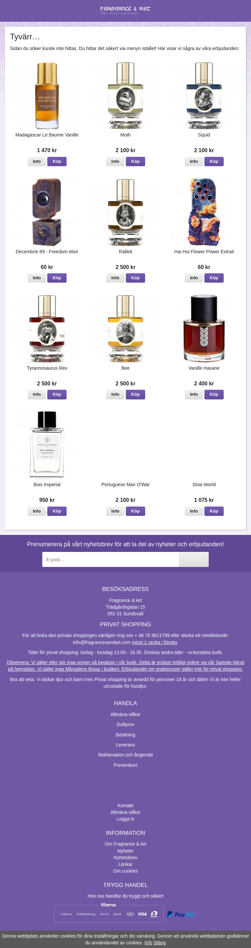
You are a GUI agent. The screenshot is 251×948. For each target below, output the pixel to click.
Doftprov (125, 724)
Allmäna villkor (125, 714)
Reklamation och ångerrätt (125, 754)
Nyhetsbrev (125, 857)
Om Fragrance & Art (125, 844)
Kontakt (125, 805)
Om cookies (125, 871)
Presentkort (125, 765)
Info (37, 161)
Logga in (125, 819)
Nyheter (125, 851)
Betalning (125, 734)
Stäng (159, 942)
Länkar (126, 864)
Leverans (125, 744)
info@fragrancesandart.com (101, 642)
